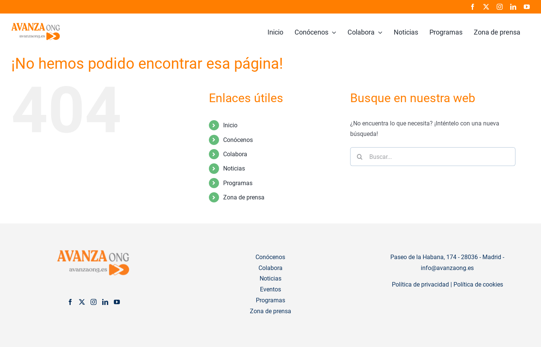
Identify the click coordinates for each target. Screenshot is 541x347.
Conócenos (238, 139)
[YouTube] (117, 302)
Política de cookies (478, 284)
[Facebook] (70, 302)
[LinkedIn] (105, 302)
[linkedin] (513, 7)
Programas (237, 183)
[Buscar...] (432, 156)
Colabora (235, 154)
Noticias (234, 168)
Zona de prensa (243, 197)
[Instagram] (94, 302)
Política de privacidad (420, 284)
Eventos (270, 289)
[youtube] (527, 7)
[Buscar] (359, 156)
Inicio (230, 125)
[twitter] (486, 7)
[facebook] (473, 7)
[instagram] (500, 7)
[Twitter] (82, 302)
